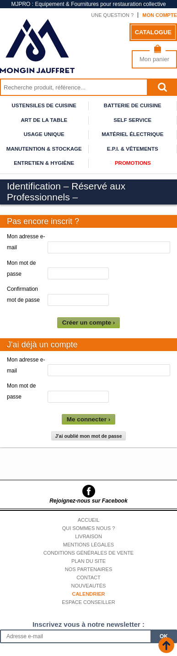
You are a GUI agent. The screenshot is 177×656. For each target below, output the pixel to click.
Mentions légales (88, 544)
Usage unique (44, 134)
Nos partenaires (89, 569)
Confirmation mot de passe (23, 294)
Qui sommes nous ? (88, 528)
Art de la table (44, 120)
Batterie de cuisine (132, 105)
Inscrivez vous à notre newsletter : (88, 624)
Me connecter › (88, 419)
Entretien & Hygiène (44, 163)
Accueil (89, 520)
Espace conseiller (88, 602)
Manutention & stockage (44, 149)
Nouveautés (88, 585)
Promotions (133, 163)
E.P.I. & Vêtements (132, 149)
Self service (132, 120)
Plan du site (88, 561)
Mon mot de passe (21, 268)
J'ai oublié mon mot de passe (88, 436)
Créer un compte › (88, 322)
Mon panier (154, 59)
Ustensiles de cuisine (44, 105)
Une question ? (112, 15)
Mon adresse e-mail (26, 242)
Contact (88, 577)
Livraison (88, 536)
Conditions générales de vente (88, 553)
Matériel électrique (132, 134)
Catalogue (153, 32)
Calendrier (88, 594)
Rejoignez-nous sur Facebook (88, 501)
